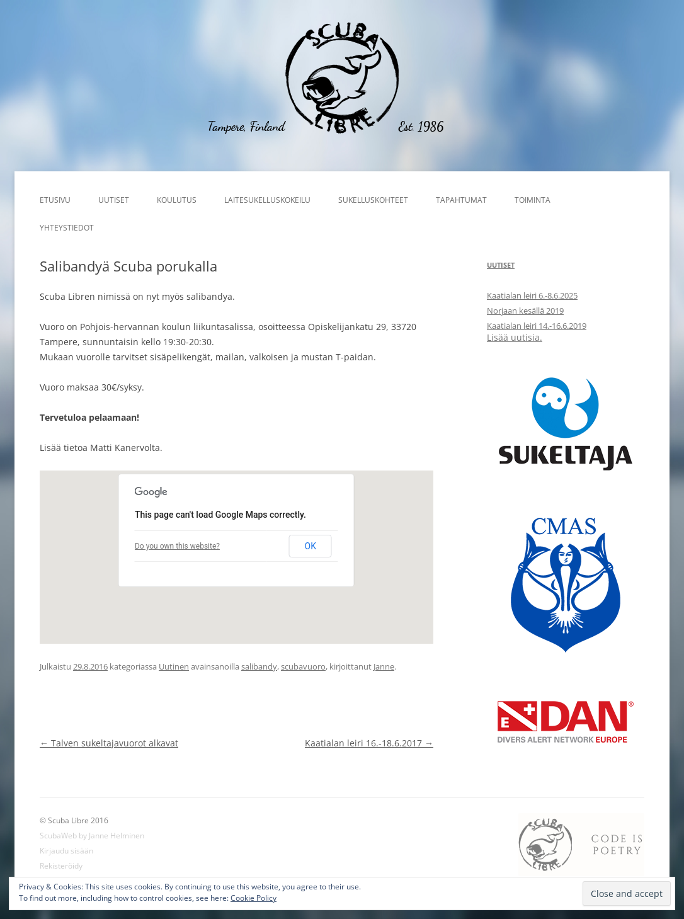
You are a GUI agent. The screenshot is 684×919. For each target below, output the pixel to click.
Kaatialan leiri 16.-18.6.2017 (369, 743)
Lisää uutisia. (514, 337)
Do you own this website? (177, 546)
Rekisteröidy (61, 865)
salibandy (259, 666)
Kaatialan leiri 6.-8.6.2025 (532, 295)
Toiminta (532, 200)
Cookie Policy (253, 898)
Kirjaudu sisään (66, 850)
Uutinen (174, 666)
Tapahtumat (461, 200)
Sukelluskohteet (373, 200)
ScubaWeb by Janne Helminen (92, 835)
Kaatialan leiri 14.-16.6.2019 (536, 325)
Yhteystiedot (67, 227)
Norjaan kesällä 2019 (525, 310)
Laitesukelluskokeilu (267, 200)
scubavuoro (303, 666)
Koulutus (177, 200)
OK (310, 546)
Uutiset (113, 200)
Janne (383, 666)
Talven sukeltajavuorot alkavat (109, 743)
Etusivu (55, 200)
